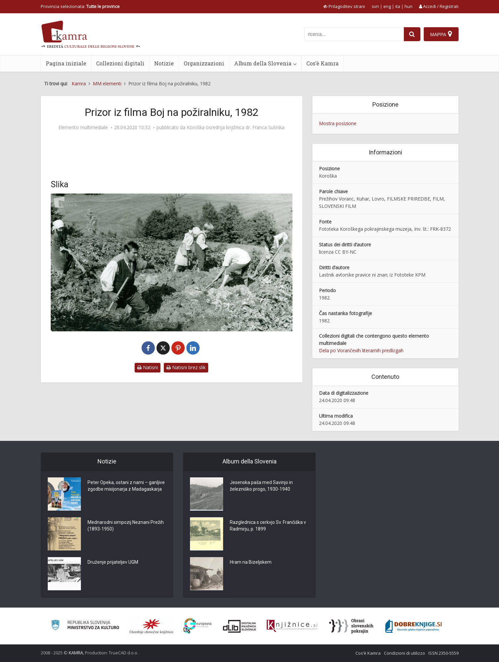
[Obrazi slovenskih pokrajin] (351, 626)
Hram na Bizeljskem (251, 562)
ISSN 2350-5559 (443, 653)
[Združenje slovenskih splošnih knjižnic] (292, 626)
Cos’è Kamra (322, 63)
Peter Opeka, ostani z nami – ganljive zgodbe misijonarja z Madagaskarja (126, 486)
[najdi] (412, 34)
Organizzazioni (204, 63)
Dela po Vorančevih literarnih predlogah (361, 350)
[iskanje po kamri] (354, 34)
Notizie (164, 63)
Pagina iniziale (66, 63)
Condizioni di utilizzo (404, 653)
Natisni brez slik (186, 367)
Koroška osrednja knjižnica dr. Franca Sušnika (235, 127)
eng (387, 6)
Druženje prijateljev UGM (113, 562)
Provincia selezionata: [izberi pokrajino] (80, 6)
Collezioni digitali (120, 63)
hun (408, 6)
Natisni (147, 367)
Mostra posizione (337, 123)
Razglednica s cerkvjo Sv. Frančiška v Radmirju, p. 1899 (268, 526)
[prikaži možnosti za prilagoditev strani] (344, 6)
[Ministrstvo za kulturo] (85, 626)
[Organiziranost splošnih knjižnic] (151, 626)
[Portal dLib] (239, 626)
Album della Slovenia (262, 63)
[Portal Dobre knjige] (413, 626)
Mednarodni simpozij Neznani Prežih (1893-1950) (126, 526)
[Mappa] (441, 34)
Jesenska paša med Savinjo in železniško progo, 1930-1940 (261, 486)
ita (397, 6)
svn (375, 6)
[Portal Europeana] (197, 626)
